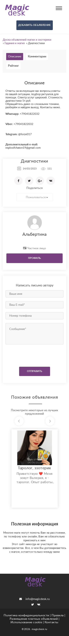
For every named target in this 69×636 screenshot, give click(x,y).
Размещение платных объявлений (34, 618)
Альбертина (34, 234)
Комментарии (37, 56)
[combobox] (35, 197)
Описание (14, 56)
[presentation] (27, 354)
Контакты (51, 622)
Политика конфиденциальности (26, 615)
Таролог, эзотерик (34, 468)
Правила (58, 615)
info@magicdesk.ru (34, 599)
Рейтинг (13, 65)
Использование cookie (26, 622)
